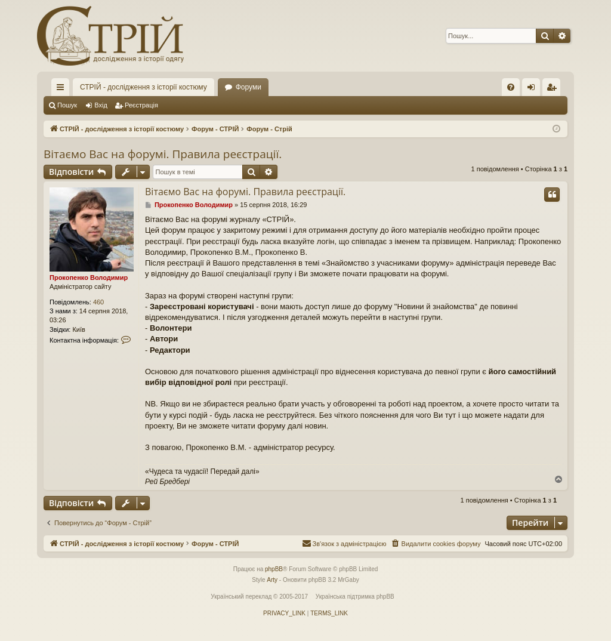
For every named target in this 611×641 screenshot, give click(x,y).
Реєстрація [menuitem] (554, 89)
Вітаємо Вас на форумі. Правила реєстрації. (163, 154)
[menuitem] (511, 87)
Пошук (67, 105)
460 (98, 302)
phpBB (274, 569)
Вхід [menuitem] (535, 89)
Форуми (248, 87)
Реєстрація (141, 105)
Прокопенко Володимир (89, 277)
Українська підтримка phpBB (355, 596)
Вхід (100, 105)
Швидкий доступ (62, 89)
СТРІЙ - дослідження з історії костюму (143, 87)
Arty (272, 580)
